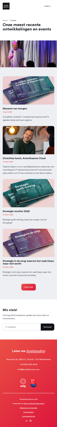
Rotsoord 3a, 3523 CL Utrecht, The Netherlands (28, 359)
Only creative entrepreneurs (34, 403)
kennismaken (35, 351)
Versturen (47, 327)
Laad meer (28, 288)
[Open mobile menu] (47, 6)
